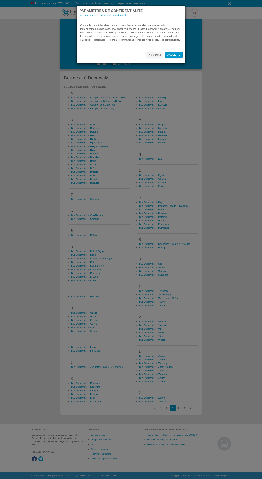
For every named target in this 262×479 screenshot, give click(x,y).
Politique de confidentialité (113, 15)
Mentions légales (88, 15)
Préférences (154, 54)
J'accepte (173, 54)
